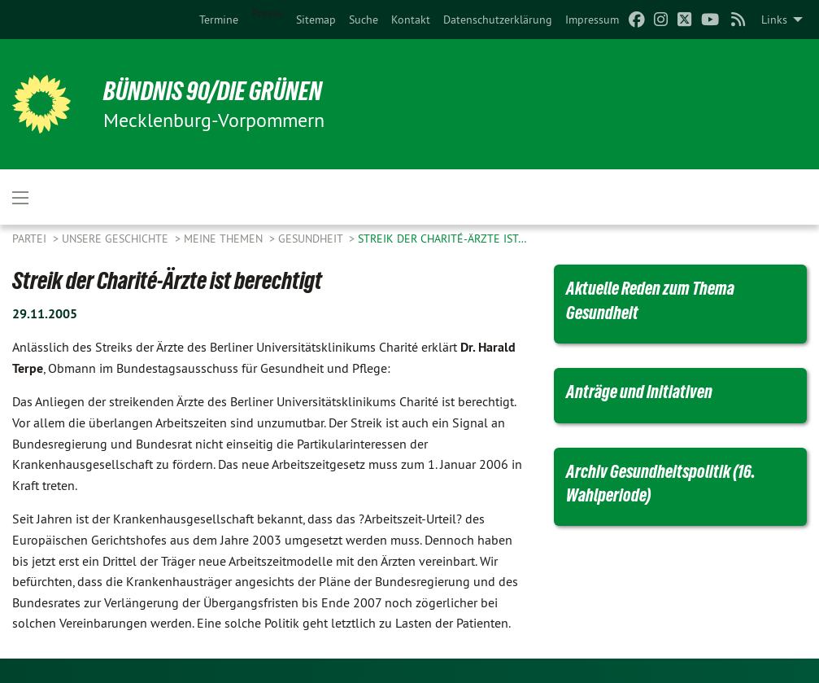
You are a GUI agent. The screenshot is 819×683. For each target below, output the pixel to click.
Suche (363, 19)
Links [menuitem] (774, 19)
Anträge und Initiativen (639, 392)
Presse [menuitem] (267, 13)
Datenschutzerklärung (497, 19)
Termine (218, 19)
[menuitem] (218, 19)
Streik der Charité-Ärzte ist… (442, 238)
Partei (31, 238)
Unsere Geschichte (117, 238)
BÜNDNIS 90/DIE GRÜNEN (212, 91)
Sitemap (316, 19)
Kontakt (410, 19)
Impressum (592, 19)
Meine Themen (225, 238)
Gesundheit (312, 238)
